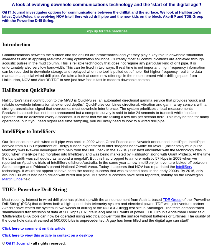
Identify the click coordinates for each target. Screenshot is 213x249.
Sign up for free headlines (106, 31)
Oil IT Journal (18, 243)
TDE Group (172, 200)
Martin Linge (12, 179)
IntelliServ (184, 167)
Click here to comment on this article (33, 228)
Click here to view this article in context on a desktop (47, 235)
